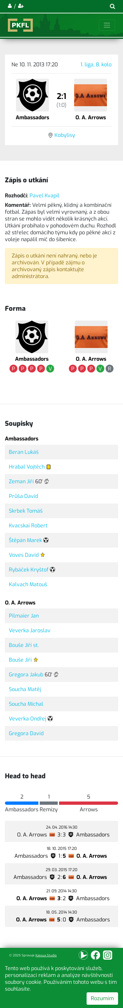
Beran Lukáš (24, 452)
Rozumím (102, 998)
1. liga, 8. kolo (96, 64)
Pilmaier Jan (24, 615)
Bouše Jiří (20, 659)
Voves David (24, 555)
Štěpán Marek (25, 540)
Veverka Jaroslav (30, 630)
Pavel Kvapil (44, 195)
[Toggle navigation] (107, 25)
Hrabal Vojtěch (27, 466)
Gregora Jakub (26, 674)
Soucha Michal (26, 704)
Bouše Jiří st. (24, 645)
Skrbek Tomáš (26, 510)
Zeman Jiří (21, 481)
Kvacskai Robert (28, 525)
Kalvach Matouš (28, 584)
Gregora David (26, 733)
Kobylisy (64, 135)
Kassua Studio (46, 955)
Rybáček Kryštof (29, 569)
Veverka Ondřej (27, 718)
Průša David (23, 496)
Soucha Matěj (25, 689)
